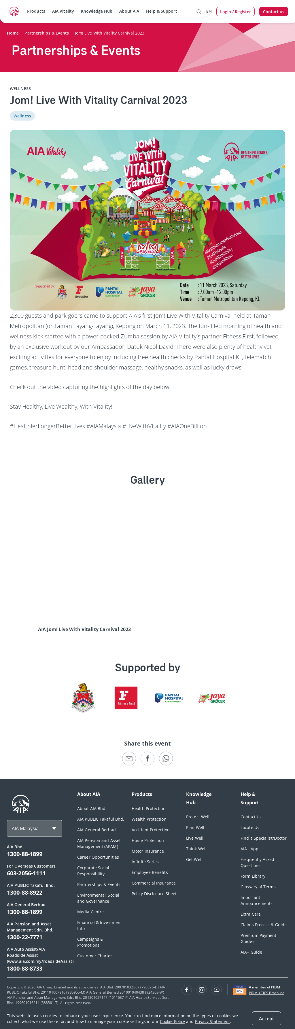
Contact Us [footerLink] (251, 817)
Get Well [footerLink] (194, 859)
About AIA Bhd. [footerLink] (92, 808)
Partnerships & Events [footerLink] (98, 884)
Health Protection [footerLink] (149, 808)
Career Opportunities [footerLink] (98, 857)
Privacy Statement (212, 1021)
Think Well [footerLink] (196, 848)
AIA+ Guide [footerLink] (251, 952)
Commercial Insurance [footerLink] (154, 883)
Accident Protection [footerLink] (151, 829)
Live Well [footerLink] (194, 838)
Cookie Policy (172, 1021)
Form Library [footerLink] (253, 876)
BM (209, 11)
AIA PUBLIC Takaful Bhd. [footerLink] (100, 819)
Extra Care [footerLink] (251, 914)
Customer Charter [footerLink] (94, 956)
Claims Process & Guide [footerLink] (264, 924)
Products (36, 11)
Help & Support (161, 11)
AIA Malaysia (25, 828)
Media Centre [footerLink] (90, 911)
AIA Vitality (63, 11)
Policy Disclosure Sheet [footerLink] (154, 893)
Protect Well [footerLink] (197, 817)
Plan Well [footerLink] (195, 827)
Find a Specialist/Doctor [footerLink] (264, 838)
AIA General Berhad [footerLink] (96, 829)
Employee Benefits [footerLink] (150, 872)
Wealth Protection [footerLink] (149, 819)
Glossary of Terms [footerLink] (258, 886)
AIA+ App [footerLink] (249, 848)
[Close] (266, 1018)
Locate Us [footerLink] (250, 827)
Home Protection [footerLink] (148, 840)
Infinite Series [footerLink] (145, 861)
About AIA (129, 11)
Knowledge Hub (96, 11)
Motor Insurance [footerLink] (148, 851)
